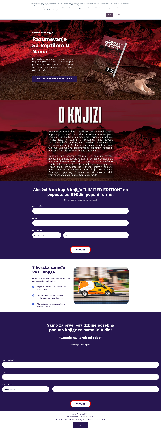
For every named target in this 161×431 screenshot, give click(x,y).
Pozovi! (80, 425)
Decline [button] (118, 14)
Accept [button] (109, 14)
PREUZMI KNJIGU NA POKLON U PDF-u (54, 79)
